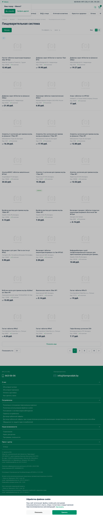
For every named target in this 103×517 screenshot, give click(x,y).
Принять (64, 512)
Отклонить (38, 512)
